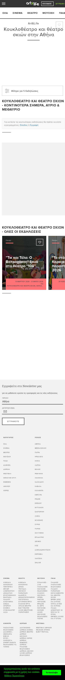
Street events (9, 642)
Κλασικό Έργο (24, 604)
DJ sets (40, 606)
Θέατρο (32, 13)
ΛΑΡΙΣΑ (38, 465)
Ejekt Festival (42, 632)
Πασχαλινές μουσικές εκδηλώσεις (42, 589)
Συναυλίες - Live (42, 583)
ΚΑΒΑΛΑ (38, 486)
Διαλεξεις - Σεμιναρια (8, 633)
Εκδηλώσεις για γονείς (9, 645)
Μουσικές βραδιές (41, 603)
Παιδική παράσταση (55, 590)
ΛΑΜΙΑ (37, 516)
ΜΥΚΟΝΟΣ (39, 520)
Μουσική (48, 13)
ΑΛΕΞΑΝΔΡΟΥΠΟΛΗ (42, 550)
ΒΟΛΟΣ (37, 469)
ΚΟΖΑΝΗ (38, 503)
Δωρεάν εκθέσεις (23, 641)
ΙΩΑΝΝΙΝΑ (39, 478)
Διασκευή (22, 595)
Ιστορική (7, 606)
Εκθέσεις (7, 482)
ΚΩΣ (36, 545)
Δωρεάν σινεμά (26, 630)
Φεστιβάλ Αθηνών (44, 627)
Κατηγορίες (8, 437)
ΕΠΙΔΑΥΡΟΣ (39, 537)
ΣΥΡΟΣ (37, 524)
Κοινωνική (8, 584)
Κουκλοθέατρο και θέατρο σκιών (21, 286)
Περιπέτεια (8, 587)
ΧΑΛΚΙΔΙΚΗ (39, 482)
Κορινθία (39, 554)
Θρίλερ (6, 589)
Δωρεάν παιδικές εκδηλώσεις (25, 646)
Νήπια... (39, 286)
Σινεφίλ (6, 608)
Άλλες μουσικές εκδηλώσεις (42, 614)
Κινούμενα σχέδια (8, 603)
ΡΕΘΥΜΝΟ (39, 473)
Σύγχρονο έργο (25, 601)
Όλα (5, 444)
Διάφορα (6, 465)
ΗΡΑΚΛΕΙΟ (39, 456)
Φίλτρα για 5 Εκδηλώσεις (21, 91)
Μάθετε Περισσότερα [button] (14, 676)
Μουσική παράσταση (23, 592)
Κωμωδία (7, 582)
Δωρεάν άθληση (27, 651)
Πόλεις (38, 437)
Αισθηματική (8, 591)
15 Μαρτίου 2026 (22, 281)
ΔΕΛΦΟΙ (38, 541)
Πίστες (40, 618)
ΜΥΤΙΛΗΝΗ (39, 507)
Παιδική (6, 599)
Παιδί (5, 461)
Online (38, 562)
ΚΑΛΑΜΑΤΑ (39, 490)
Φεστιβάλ (7, 473)
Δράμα (21, 587)
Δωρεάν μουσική (23, 635)
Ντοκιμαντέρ (9, 610)
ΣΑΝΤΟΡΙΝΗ (39, 511)
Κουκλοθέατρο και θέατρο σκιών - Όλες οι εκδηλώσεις (33, 229)
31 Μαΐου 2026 (37, 281)
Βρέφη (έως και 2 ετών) (56, 600)
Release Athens (43, 630)
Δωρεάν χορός (26, 638)
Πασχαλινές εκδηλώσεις (8, 629)
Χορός (6, 490)
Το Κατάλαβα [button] (52, 672)
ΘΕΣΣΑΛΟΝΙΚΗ (40, 448)
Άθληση (6, 486)
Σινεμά (17, 13)
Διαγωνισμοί (25, 627)
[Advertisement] (33, 61)
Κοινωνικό (22, 584)
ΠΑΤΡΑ (37, 452)
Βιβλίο (6, 636)
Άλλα (5, 612)
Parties (40, 599)
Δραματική (7, 593)
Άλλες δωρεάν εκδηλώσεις (26, 654)
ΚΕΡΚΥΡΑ (38, 495)
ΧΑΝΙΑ (37, 461)
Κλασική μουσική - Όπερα (41, 595)
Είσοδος (47, 3)
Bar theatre (23, 608)
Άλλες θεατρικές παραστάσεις (25, 611)
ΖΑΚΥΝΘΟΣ (39, 533)
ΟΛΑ (5, 13)
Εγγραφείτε (13, 421)
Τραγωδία (22, 589)
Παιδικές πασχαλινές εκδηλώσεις (56, 584)
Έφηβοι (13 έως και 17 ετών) (57, 617)
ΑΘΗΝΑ (38, 444)
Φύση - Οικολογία (7, 639)
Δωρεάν (6, 469)
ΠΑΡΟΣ (37, 528)
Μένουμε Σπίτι (9, 478)
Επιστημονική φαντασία (9, 596)
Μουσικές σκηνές (41, 609)
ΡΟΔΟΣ (37, 499)
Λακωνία (38, 558)
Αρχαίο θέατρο (24, 606)
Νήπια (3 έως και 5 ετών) (56, 605)
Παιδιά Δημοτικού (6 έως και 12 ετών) (57, 611)
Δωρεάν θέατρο (26, 632)
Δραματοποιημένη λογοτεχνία (26, 598)
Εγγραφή (60, 4)
